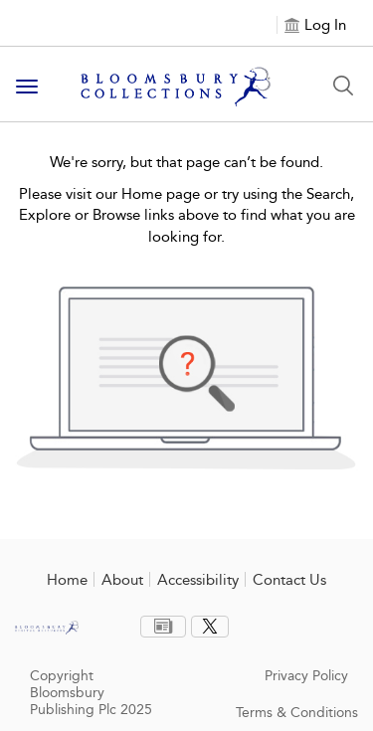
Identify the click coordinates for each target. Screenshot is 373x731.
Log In (325, 25)
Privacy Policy (306, 675)
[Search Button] (343, 85)
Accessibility (198, 580)
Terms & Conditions (297, 712)
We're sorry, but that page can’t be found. (186, 162)
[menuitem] (163, 627)
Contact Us (289, 580)
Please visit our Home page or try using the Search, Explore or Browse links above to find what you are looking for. (187, 215)
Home (67, 580)
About (122, 580)
